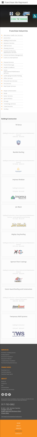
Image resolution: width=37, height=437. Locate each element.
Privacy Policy (5, 413)
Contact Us (4, 383)
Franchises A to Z (5, 370)
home (18, 423)
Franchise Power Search (7, 374)
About (18, 426)
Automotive (7, 38)
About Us (3, 381)
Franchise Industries (6, 372)
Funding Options (5, 354)
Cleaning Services (9, 48)
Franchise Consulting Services (8, 352)
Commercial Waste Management (13, 55)
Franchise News (5, 387)
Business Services (9, 43)
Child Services (8, 46)
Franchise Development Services (9, 363)
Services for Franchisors (7, 356)
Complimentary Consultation (8, 360)
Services (18, 428)
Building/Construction (10, 40)
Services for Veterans (6, 358)
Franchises (18, 431)
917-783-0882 (8, 404)
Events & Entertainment (11, 57)
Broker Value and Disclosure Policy (11, 411)
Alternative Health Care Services (13, 35)
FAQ (2, 385)
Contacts (18, 433)
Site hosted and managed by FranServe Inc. (11, 416)
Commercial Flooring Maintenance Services (10, 51)
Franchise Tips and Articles (7, 389)
